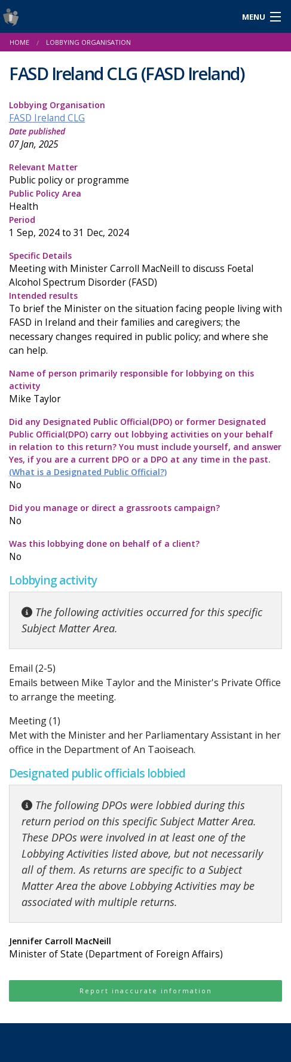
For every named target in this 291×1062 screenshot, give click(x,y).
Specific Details (145, 269)
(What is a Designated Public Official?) (88, 472)
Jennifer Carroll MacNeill (145, 948)
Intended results (145, 323)
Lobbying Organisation (88, 42)
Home (19, 42)
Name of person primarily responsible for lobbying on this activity (145, 387)
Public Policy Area (145, 200)
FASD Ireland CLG (47, 118)
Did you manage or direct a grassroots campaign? (145, 515)
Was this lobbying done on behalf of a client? (145, 551)
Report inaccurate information (145, 990)
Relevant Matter (145, 174)
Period (145, 227)
